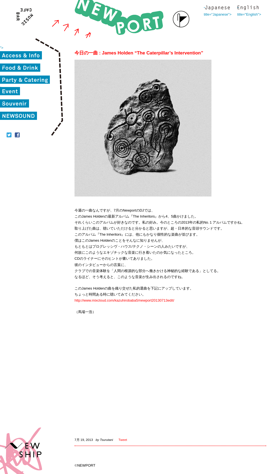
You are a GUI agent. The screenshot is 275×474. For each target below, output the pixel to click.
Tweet (123, 439)
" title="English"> (248, 8)
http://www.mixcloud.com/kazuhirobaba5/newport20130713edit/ (124, 300)
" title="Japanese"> (217, 8)
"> (1, 48)
